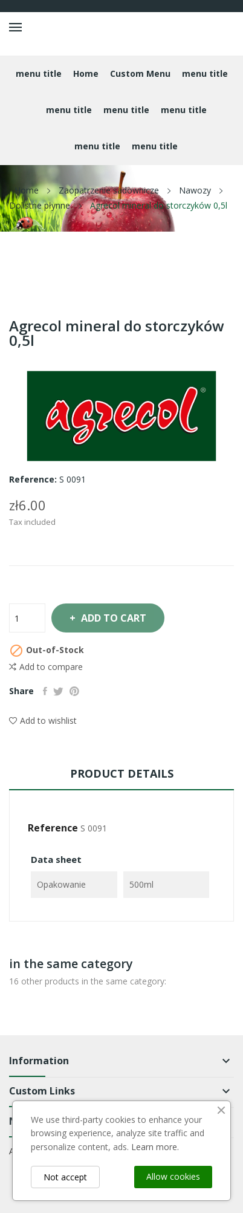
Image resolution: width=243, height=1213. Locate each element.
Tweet (58, 691)
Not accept (65, 1177)
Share (45, 691)
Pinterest (74, 691)
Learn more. (155, 1147)
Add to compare (46, 667)
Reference (53, 827)
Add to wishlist (43, 720)
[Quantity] (27, 618)
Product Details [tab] (121, 773)
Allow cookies (173, 1176)
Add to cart (112, 618)
